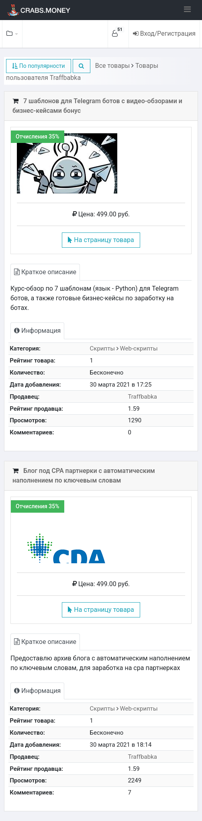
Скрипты (102, 348)
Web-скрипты (139, 348)
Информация (37, 330)
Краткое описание (45, 272)
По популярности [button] (38, 66)
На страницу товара (101, 240)
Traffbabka (142, 396)
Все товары (112, 65)
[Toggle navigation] (187, 9)
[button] (81, 66)
